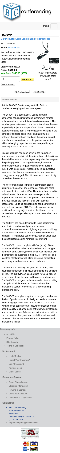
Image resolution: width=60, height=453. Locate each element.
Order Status (15, 372)
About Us (10, 334)
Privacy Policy (12, 338)
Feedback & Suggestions (20, 397)
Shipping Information (18, 386)
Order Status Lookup (18, 382)
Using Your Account (18, 394)
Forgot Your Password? (19, 360)
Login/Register (15, 356)
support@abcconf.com (27, 422)
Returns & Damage (18, 390)
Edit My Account (16, 364)
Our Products (7, 39)
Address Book (15, 368)
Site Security (12, 342)
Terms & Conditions (15, 346)
